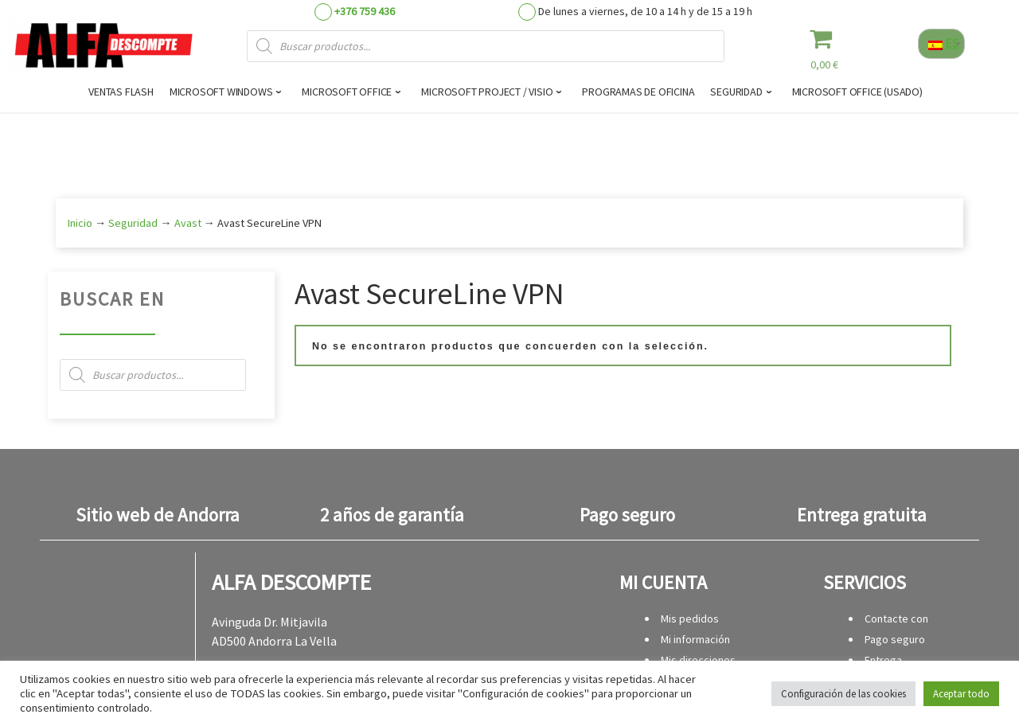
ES (943, 43)
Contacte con (896, 618)
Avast (187, 223)
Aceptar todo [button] (961, 694)
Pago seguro (895, 639)
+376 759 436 (364, 11)
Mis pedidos (690, 618)
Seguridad (133, 223)
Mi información (695, 639)
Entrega (883, 660)
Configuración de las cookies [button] (843, 694)
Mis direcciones (698, 660)
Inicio (80, 223)
